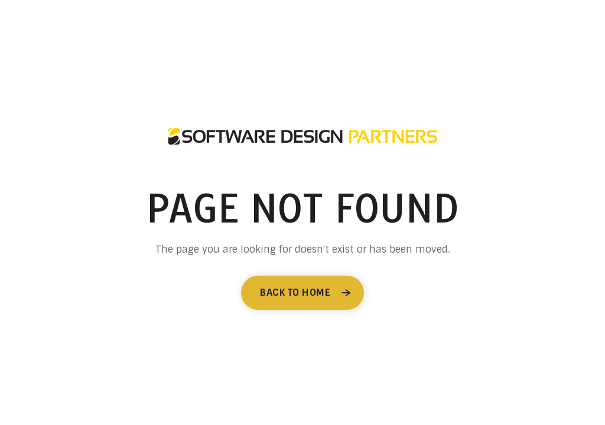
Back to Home (295, 292)
